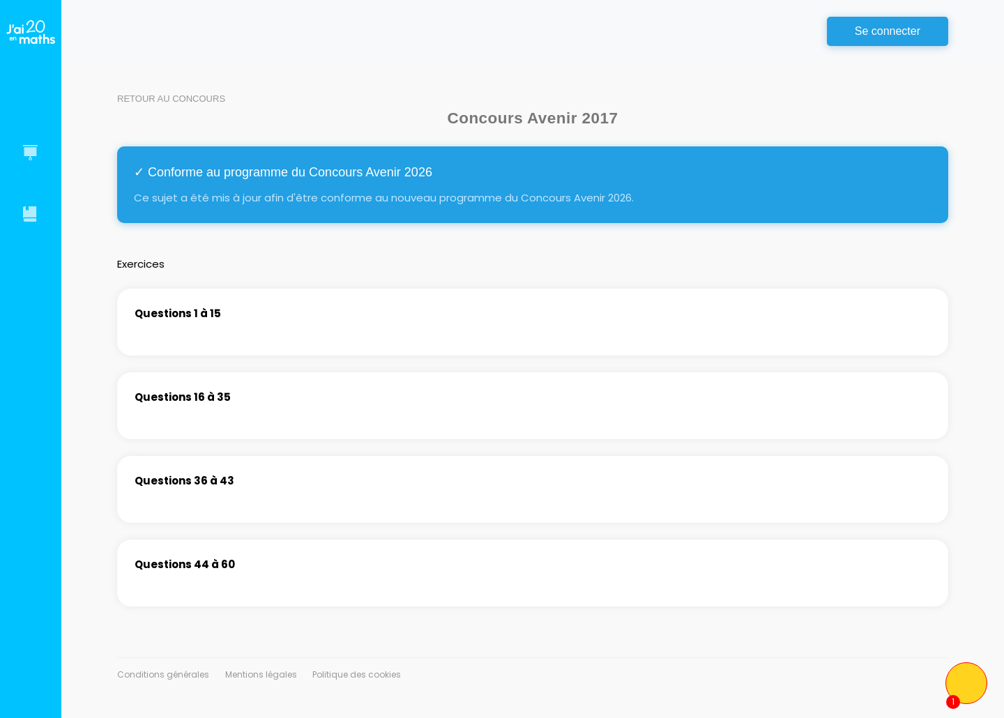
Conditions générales (163, 674)
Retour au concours (171, 98)
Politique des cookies (356, 674)
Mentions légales (261, 674)
